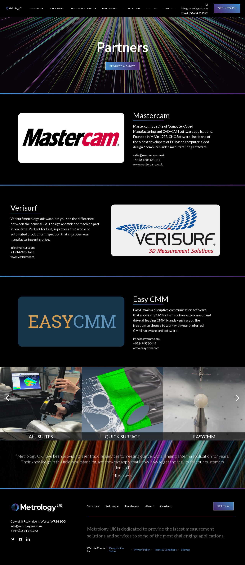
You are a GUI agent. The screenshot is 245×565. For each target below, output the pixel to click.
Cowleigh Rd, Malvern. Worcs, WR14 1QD (38, 521)
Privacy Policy (142, 549)
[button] (36, 8)
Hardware (132, 506)
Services (93, 506)
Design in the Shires (116, 550)
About (149, 506)
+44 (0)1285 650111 (146, 159)
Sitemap (185, 549)
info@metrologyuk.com (194, 8)
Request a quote (122, 66)
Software (112, 506)
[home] (13, 8)
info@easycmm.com (146, 341)
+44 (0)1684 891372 (196, 13)
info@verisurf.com (23, 250)
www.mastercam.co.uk (148, 164)
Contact (166, 506)
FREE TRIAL (223, 506)
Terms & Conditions (165, 549)
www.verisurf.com (22, 259)
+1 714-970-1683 (22, 254)
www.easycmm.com (146, 350)
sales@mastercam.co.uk (149, 155)
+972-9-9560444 (144, 345)
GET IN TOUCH (227, 8)
